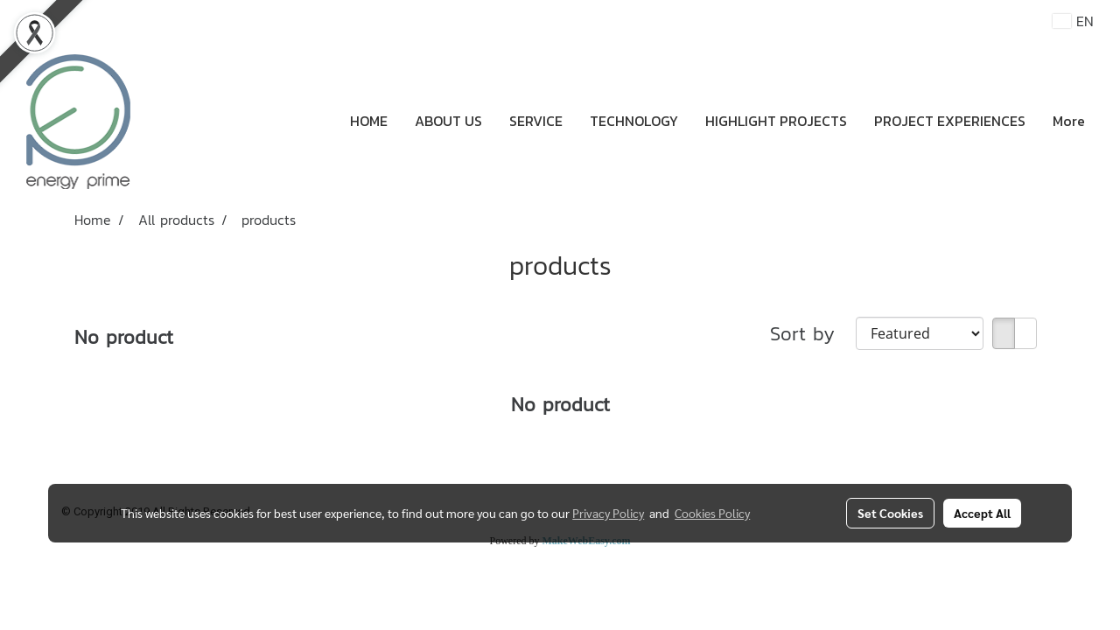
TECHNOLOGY (634, 120)
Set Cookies (890, 513)
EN (1073, 21)
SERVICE (536, 120)
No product (123, 337)
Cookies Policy (712, 513)
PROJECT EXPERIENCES (950, 120)
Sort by (813, 333)
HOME (369, 120)
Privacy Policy (608, 513)
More (1069, 120)
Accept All (982, 513)
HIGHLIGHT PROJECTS (776, 120)
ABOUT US (448, 120)
